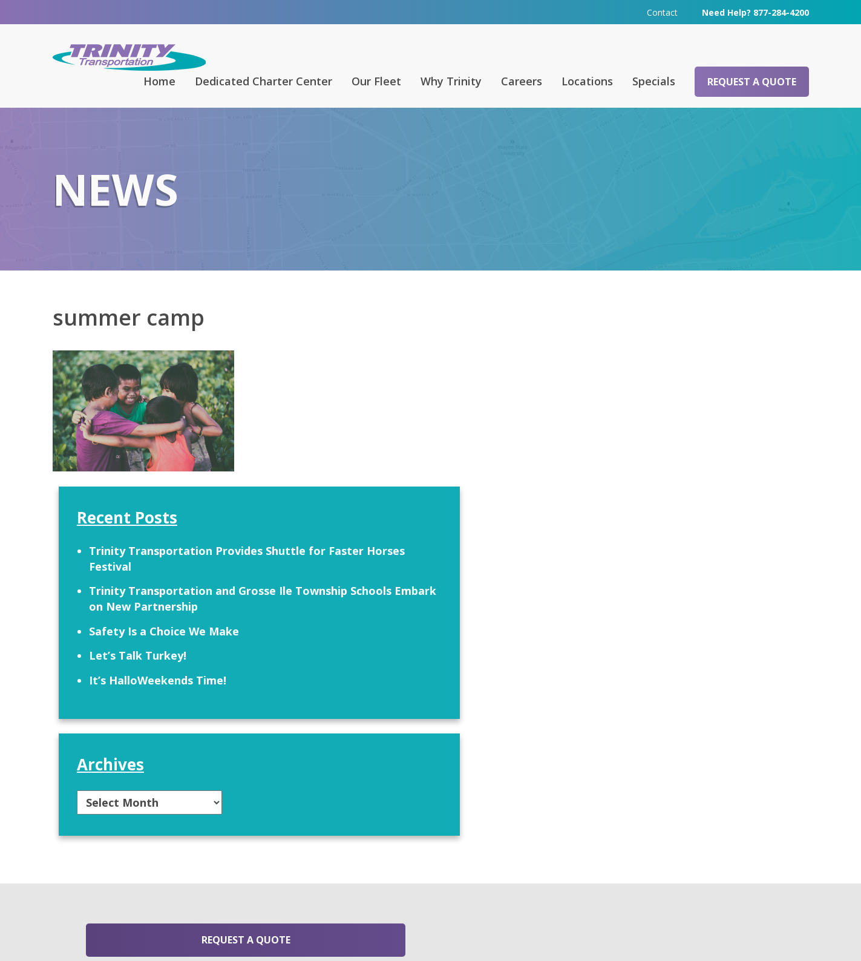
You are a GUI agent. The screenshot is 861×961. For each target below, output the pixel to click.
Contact (662, 12)
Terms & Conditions (583, 934)
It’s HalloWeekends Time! (664, 533)
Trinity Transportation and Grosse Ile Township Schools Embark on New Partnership (689, 443)
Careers (521, 80)
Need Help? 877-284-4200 (755, 12)
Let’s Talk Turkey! (644, 508)
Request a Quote (751, 81)
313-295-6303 (311, 883)
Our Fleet (376, 80)
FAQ (291, 794)
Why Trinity (451, 80)
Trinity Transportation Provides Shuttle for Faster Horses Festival (688, 396)
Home (159, 80)
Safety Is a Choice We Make (671, 483)
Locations (587, 80)
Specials (653, 80)
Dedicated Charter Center (263, 80)
